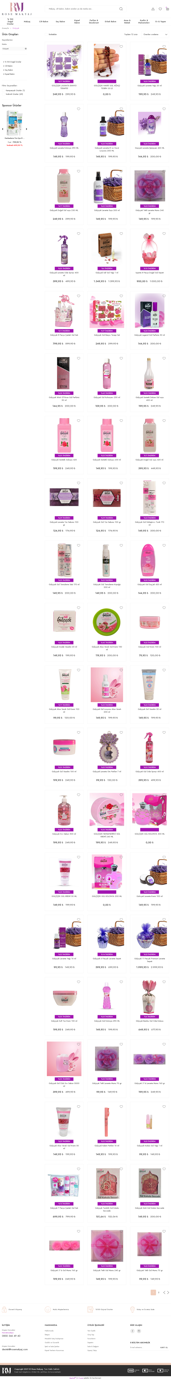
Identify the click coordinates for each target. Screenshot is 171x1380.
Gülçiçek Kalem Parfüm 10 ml (107, 1145)
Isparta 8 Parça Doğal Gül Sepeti (150, 272)
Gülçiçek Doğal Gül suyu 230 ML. (64, 210)
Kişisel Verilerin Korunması (54, 1350)
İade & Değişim (93, 1346)
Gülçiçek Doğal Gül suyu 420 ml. (150, 459)
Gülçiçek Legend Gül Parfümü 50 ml (149, 335)
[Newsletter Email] (149, 1347)
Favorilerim (91, 1338)
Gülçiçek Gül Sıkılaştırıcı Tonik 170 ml (149, 523)
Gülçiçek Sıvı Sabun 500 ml (64, 834)
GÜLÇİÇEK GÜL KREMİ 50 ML (64, 896)
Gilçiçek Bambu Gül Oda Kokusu (149, 1021)
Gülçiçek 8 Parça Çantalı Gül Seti (64, 335)
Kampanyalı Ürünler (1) (15, 90)
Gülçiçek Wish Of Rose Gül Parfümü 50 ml (64, 399)
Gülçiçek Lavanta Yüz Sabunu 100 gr (64, 523)
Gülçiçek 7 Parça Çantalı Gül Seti (64, 1208)
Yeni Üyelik (91, 1330)
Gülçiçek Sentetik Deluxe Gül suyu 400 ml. (150, 399)
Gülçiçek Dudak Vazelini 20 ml (64, 646)
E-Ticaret (80, 1378)
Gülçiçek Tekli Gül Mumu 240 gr (107, 1270)
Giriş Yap (90, 1334)
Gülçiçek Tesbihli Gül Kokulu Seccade (107, 1209)
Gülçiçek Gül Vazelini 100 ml (64, 771)
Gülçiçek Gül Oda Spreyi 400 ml (150, 771)
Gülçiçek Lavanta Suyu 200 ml (107, 210)
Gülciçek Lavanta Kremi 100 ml (150, 896)
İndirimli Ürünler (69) (14, 94)
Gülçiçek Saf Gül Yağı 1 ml (107, 272)
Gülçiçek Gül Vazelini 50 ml (149, 709)
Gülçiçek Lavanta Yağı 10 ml (64, 958)
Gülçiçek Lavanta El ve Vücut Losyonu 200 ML (107, 149)
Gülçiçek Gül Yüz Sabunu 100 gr (107, 522)
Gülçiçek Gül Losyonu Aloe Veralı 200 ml (107, 710)
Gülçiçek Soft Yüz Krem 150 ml (64, 1021)
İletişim (47, 1334)
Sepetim (90, 1342)
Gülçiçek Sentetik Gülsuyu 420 (64, 459)
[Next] (26, 129)
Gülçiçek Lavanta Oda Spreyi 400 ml (64, 274)
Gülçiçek (16, 28)
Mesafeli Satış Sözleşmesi (54, 1338)
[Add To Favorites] (78, 46)
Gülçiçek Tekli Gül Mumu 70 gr (150, 1270)
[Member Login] (153, 8)
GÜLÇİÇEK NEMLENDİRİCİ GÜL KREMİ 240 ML (107, 835)
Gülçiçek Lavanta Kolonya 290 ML (64, 148)
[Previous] (2, 129)
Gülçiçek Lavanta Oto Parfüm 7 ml (107, 771)
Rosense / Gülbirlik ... (15, 138)
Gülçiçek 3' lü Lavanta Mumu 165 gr (149, 1083)
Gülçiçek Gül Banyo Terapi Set (107, 335)
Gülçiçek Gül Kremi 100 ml (149, 646)
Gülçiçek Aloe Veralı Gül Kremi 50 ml (64, 1147)
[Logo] (17, 9)
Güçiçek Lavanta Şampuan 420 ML (149, 148)
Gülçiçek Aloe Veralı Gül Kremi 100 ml (64, 710)
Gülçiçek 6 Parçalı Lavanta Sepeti (107, 958)
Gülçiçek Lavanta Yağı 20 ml (150, 85)
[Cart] (167, 8)
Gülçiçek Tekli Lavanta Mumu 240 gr (150, 212)
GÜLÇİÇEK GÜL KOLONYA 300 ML (150, 834)
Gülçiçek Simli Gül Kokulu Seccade (149, 1208)
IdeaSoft (72, 1378)
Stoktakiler (53, 34)
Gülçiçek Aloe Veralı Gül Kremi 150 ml (107, 648)
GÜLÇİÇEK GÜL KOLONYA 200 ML (107, 896)
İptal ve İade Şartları (52, 1346)
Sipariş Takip (92, 1350)
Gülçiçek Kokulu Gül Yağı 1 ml (149, 1145)
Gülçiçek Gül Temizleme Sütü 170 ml (64, 584)
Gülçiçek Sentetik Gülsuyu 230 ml (107, 459)
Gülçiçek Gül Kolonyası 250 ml (107, 397)
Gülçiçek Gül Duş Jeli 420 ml (150, 584)
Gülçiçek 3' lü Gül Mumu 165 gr (64, 1270)
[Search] (85, 9)
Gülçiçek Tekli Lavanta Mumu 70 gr (107, 1083)
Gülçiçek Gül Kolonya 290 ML (107, 1021)
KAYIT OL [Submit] (164, 1347)
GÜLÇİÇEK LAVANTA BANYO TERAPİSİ (64, 87)
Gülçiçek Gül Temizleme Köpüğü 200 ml (107, 586)
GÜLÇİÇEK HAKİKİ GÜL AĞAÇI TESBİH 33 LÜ (107, 87)
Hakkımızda (49, 1330)
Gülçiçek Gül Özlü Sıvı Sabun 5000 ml (64, 1085)
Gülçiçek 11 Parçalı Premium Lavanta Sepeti (149, 960)
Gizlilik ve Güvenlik (52, 1342)
